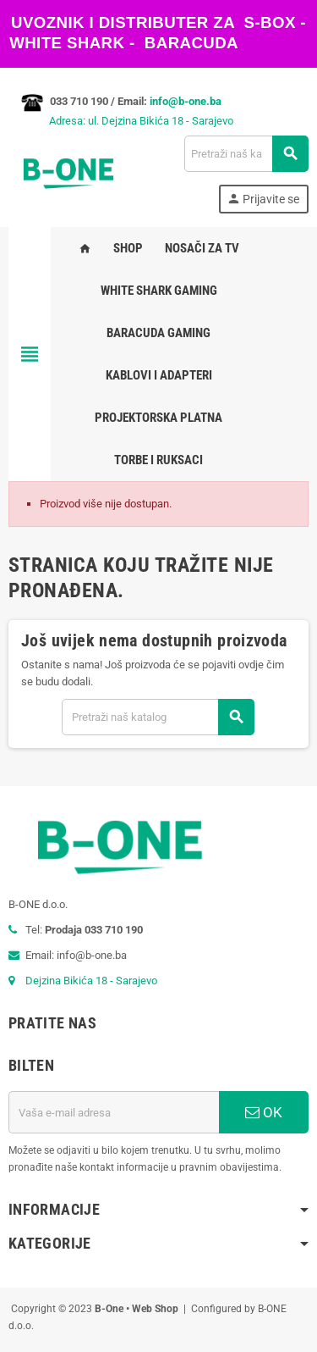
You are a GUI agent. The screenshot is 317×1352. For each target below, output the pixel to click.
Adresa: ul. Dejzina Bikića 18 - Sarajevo (120, 120)
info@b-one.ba (185, 101)
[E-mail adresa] (113, 1112)
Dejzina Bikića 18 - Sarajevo (91, 980)
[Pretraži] (246, 154)
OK (263, 1112)
